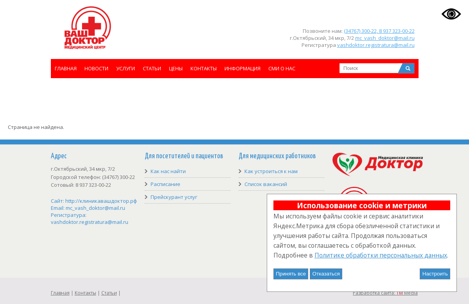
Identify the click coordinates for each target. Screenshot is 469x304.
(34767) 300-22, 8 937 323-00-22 (379, 30)
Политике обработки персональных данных (380, 255)
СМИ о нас (281, 68)
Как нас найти (168, 171)
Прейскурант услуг (174, 196)
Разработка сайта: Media (385, 293)
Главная (66, 68)
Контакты (203, 68)
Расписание (165, 184)
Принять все (291, 274)
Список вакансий (265, 184)
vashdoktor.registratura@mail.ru (376, 44)
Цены (176, 68)
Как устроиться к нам (271, 171)
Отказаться (326, 274)
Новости (96, 68)
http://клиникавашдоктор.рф (101, 200)
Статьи (152, 68)
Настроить (435, 274)
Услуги (125, 68)
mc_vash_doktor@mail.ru (385, 37)
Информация (243, 68)
